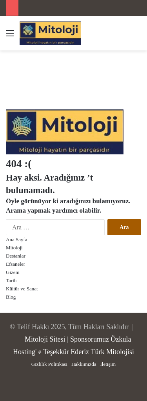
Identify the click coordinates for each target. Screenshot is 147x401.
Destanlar (15, 256)
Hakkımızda (83, 364)
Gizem (13, 272)
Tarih (11, 280)
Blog (11, 297)
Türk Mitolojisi (112, 352)
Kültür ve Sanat (22, 289)
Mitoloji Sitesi (45, 339)
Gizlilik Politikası (49, 364)
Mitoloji (14, 248)
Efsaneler (15, 264)
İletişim (108, 364)
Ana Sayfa (16, 239)
